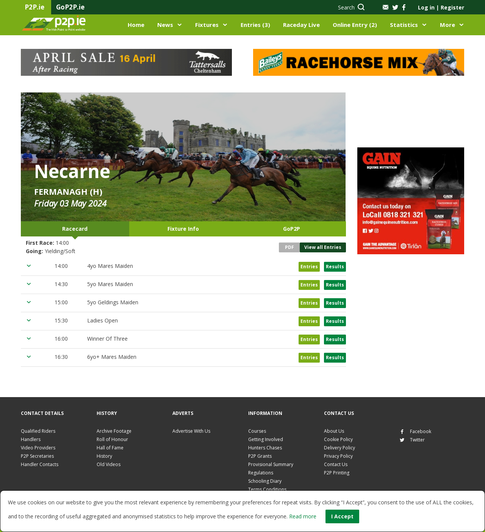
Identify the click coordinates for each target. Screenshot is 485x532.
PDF (289, 247)
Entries (309, 266)
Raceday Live (301, 24)
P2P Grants (260, 456)
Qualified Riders (38, 431)
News (165, 24)
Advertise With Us (191, 431)
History (104, 456)
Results (335, 266)
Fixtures (207, 24)
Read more (302, 516)
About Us (334, 431)
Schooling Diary (265, 481)
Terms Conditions (267, 489)
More (447, 24)
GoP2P (291, 228)
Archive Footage (114, 431)
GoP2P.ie (70, 7)
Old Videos (108, 464)
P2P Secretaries (37, 456)
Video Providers (38, 447)
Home (136, 24)
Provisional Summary (270, 464)
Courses (257, 431)
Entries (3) (255, 24)
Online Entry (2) (355, 24)
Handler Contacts (39, 464)
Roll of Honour (112, 439)
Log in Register (441, 7)
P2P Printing (336, 472)
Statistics (404, 24)
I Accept (342, 516)
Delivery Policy (339, 447)
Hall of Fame (110, 447)
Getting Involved (265, 439)
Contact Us (335, 464)
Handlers (31, 439)
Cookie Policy (338, 439)
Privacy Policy (338, 456)
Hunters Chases (265, 447)
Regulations (260, 472)
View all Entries (322, 247)
